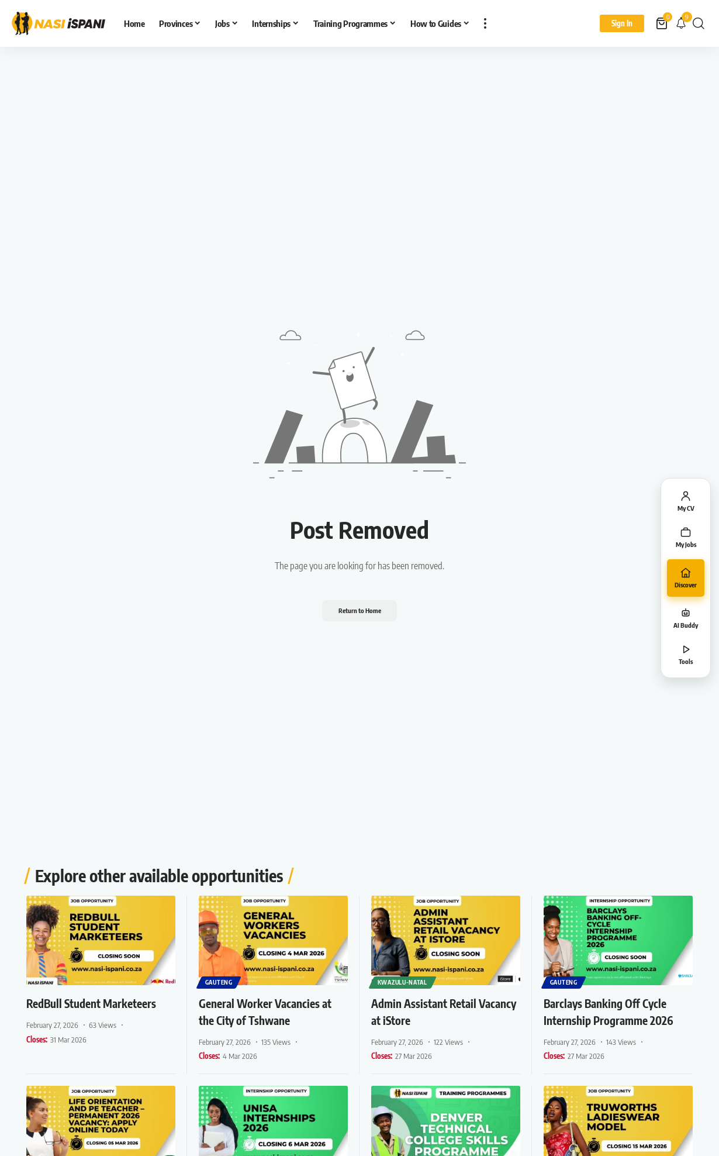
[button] (485, 23)
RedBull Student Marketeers (69, 1011)
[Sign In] (622, 23)
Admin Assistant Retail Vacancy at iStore (432, 1011)
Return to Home (359, 610)
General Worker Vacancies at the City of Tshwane (269, 1011)
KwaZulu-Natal (403, 981)
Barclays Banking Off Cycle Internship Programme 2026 (615, 1019)
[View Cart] (662, 23)
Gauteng (219, 981)
